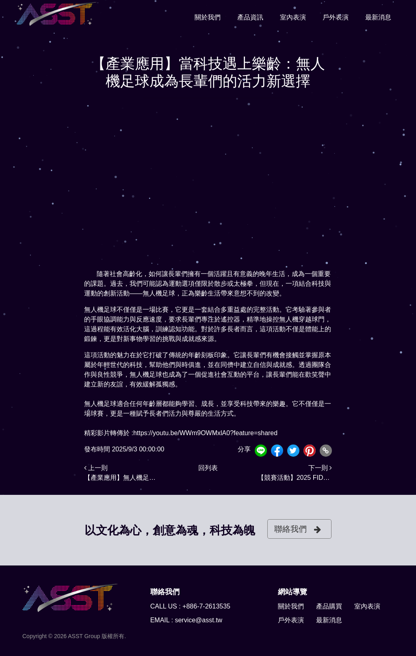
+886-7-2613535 (206, 606)
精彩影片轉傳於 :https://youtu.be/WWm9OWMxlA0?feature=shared (180, 432)
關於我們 (208, 17)
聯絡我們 (297, 529)
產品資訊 (250, 17)
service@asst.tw (198, 620)
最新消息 (378, 17)
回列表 (208, 467)
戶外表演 (336, 17)
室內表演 (293, 17)
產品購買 (329, 606)
